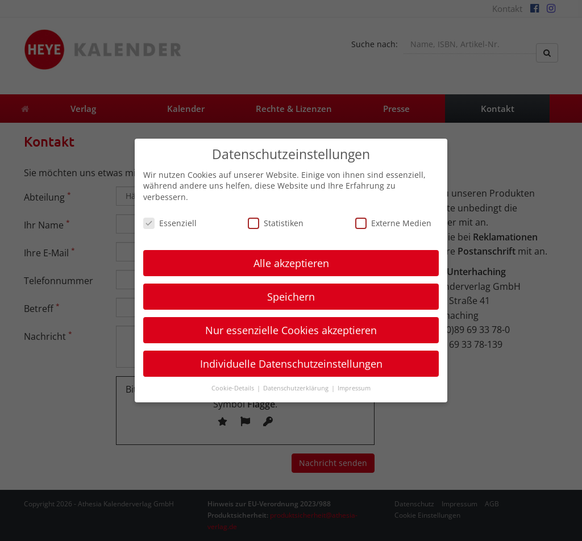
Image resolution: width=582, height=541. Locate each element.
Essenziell (170, 223)
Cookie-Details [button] (233, 388)
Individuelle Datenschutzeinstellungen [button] (291, 364)
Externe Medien (393, 223)
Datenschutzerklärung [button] (296, 388)
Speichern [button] (291, 296)
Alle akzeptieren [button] (291, 263)
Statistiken (276, 223)
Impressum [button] (354, 388)
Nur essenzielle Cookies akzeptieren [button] (291, 330)
